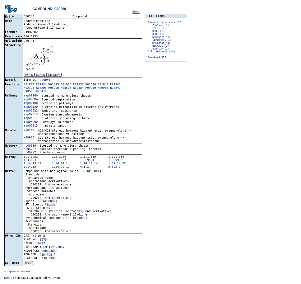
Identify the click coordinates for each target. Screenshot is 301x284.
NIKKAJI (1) (160, 45)
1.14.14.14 (89, 163)
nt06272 (30, 152)
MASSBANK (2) (161, 42)
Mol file (29, 75)
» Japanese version (17, 271)
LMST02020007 (53, 247)
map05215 (31, 126)
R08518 (66, 88)
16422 (40, 243)
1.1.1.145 (88, 157)
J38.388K (49, 258)
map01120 (31, 107)
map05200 (31, 122)
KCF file (40, 75)
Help (135, 11)
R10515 (29, 91)
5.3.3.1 (114, 167)
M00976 (29, 137)
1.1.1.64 (59, 157)
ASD (42, 255)
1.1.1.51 (31, 157)
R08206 (53, 88)
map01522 (31, 111)
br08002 (49, 201)
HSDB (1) (158, 34)
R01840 (103, 84)
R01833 (29, 84)
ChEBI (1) (159, 28)
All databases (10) (161, 51)
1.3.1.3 (30, 160)
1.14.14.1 (60, 163)
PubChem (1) (160, 25)
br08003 (79, 218)
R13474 (41, 91)
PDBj (50, 255)
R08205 (41, 88)
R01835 (53, 84)
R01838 (90, 84)
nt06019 (30, 146)
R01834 (41, 84)
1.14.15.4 (32, 167)
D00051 (45, 80)
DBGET (9, 278)
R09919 (90, 88)
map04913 (31, 114)
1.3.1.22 (59, 160)
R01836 (66, 84)
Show (28, 263)
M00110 (29, 130)
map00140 (31, 96)
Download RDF (157, 57)
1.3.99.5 (115, 160)
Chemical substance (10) (165, 22)
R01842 (115, 84)
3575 (43, 240)
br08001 (93, 171)
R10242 (115, 88)
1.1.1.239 (116, 157)
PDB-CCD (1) (160, 48)
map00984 (31, 99)
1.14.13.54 (32, 163)
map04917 (31, 118)
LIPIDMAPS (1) (162, 39)
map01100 (31, 103)
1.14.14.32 (117, 163)
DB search (54, 75)
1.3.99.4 (87, 160)
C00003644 (49, 251)
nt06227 (30, 149)
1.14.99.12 (60, 167)
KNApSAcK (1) (161, 37)
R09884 (78, 88)
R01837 (78, 84)
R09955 (103, 88)
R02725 (29, 88)
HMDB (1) (158, 31)
